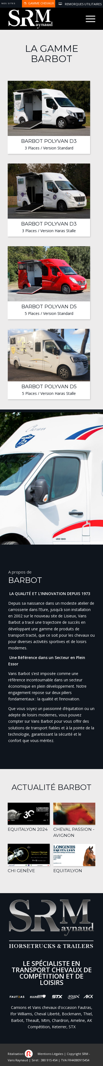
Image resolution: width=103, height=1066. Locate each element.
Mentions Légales (50, 1054)
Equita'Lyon (67, 870)
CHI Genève (21, 870)
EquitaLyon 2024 (28, 829)
